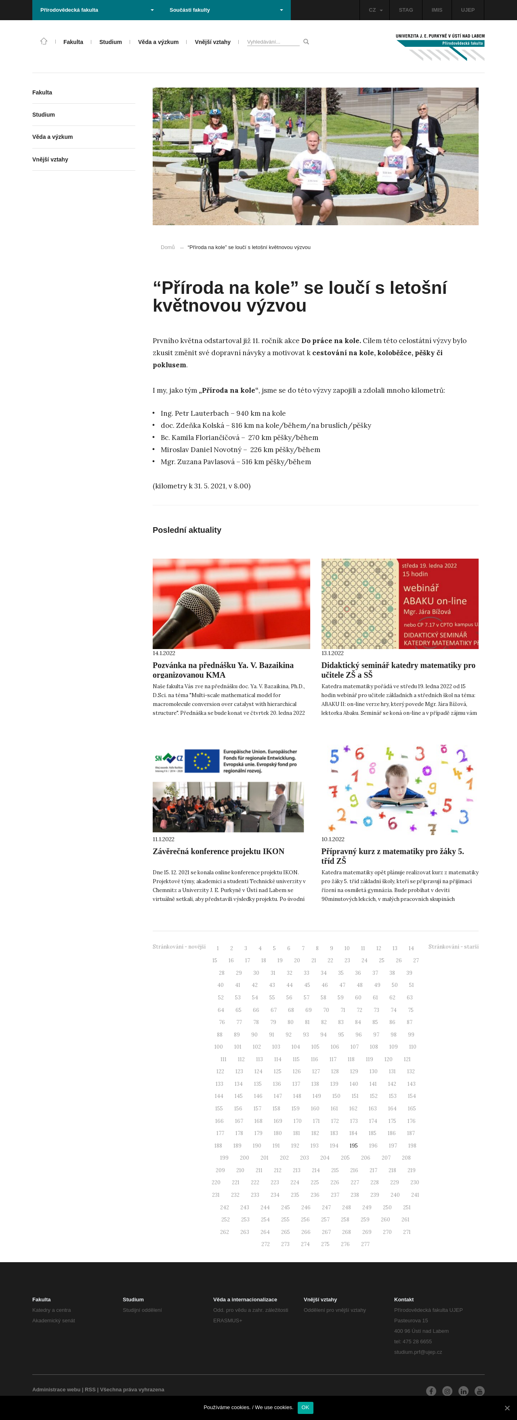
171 (316, 1121)
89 (237, 1034)
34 (324, 973)
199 (224, 1157)
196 (373, 1145)
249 (367, 1207)
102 (257, 1046)
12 (378, 948)
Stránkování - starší (454, 946)
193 (315, 1145)
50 (395, 985)
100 (218, 1046)
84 (358, 1022)
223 (275, 1182)
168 (258, 1121)
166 (219, 1121)
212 (278, 1170)
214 (316, 1170)
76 (222, 1022)
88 (220, 1034)
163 (373, 1108)
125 (278, 1071)
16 (231, 960)
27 (416, 960)
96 (358, 1034)
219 (412, 1170)
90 (254, 1034)
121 (407, 1059)
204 (325, 1157)
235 (295, 1195)
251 (407, 1207)
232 (235, 1195)
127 (316, 1071)
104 (296, 1046)
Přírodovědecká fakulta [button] (97, 10)
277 (365, 1244)
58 (323, 997)
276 (345, 1244)
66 (256, 1010)
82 (324, 1022)
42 (255, 985)
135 (258, 1084)
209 (220, 1170)
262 (224, 1232)
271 (407, 1232)
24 (364, 960)
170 (298, 1121)
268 (346, 1232)
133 (219, 1084)
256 (305, 1219)
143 (412, 1084)
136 (277, 1084)
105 (315, 1046)
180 (278, 1133)
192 (295, 1145)
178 (239, 1133)
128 (335, 1071)
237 (335, 1195)
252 (225, 1219)
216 (354, 1170)
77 (239, 1022)
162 (353, 1108)
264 (265, 1232)
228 (374, 1182)
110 (412, 1046)
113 (259, 1059)
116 (314, 1059)
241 (415, 1195)
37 (375, 973)
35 (341, 973)
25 (382, 960)
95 (341, 1034)
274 (305, 1244)
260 (385, 1219)
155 (219, 1108)
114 (278, 1059)
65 (238, 1010)
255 (285, 1219)
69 (308, 1010)
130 (374, 1071)
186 (392, 1133)
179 (258, 1133)
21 (313, 960)
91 (271, 1034)
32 (289, 973)
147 (278, 1096)
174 (373, 1121)
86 (392, 1022)
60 (358, 997)
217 (373, 1170)
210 (240, 1170)
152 (374, 1096)
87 (409, 1022)
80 (291, 1022)
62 (392, 997)
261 (405, 1219)
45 (307, 985)
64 (221, 1010)
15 (214, 960)
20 (297, 960)
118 (351, 1059)
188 (218, 1145)
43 (272, 985)
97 (376, 1034)
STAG (406, 10)
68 (291, 1010)
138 (315, 1084)
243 (244, 1207)
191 (276, 1145)
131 (392, 1071)
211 (259, 1170)
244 (265, 1207)
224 (294, 1182)
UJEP (468, 10)
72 (359, 1010)
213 (297, 1170)
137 (296, 1084)
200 (244, 1157)
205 (345, 1157)
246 (306, 1207)
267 (326, 1232)
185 (372, 1133)
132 (411, 1071)
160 (315, 1108)
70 (326, 1010)
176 (412, 1121)
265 (285, 1232)
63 (410, 997)
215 (335, 1170)
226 (334, 1182)
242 (224, 1207)
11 (363, 948)
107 (355, 1046)
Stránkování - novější (179, 946)
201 (265, 1157)
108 (374, 1046)
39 (409, 973)
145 (239, 1096)
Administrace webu (56, 1389)
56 (289, 997)
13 (395, 948)
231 (216, 1195)
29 (239, 973)
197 (393, 1145)
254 (265, 1219)
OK (305, 1407)
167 (239, 1121)
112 (241, 1059)
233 (255, 1195)
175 (392, 1121)
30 (256, 973)
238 (355, 1195)
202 (284, 1157)
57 (306, 997)
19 (280, 960)
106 (335, 1046)
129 (354, 1071)
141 (373, 1084)
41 (237, 985)
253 (245, 1219)
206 (365, 1157)
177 (220, 1133)
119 (369, 1059)
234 (275, 1195)
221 (236, 1182)
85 (375, 1022)
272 (265, 1244)
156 (238, 1108)
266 (306, 1232)
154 (412, 1096)
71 (342, 1010)
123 (239, 1071)
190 (257, 1145)
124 (258, 1071)
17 (247, 960)
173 (354, 1121)
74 (394, 1010)
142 (392, 1084)
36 (358, 973)
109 (393, 1046)
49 (377, 985)
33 (306, 973)
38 (392, 973)
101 (238, 1046)
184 (353, 1133)
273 (285, 1244)
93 (306, 1034)
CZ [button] (375, 10)
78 (256, 1022)
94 (323, 1034)
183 (334, 1133)
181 (296, 1133)
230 (414, 1182)
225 (315, 1182)
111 (224, 1059)
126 (297, 1071)
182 (315, 1133)
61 (375, 997)
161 (334, 1108)
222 (255, 1182)
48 (360, 985)
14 (411, 948)
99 (411, 1034)
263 (244, 1232)
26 (399, 960)
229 (394, 1182)
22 (330, 960)
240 (395, 1195)
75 (411, 1010)
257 (325, 1219)
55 (272, 997)
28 (222, 973)
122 (220, 1071)
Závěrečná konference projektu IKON (218, 851)
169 (278, 1121)
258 (345, 1219)
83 (341, 1022)
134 (239, 1084)
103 (276, 1046)
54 (255, 997)
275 (325, 1244)
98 (394, 1034)
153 (393, 1096)
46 (325, 985)
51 (411, 985)
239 (374, 1195)
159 (296, 1108)
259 (365, 1219)
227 (355, 1182)
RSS (90, 1389)
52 (221, 997)
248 (346, 1207)
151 (355, 1096)
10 (347, 948)
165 (412, 1108)
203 (304, 1157)
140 (354, 1084)
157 (257, 1108)
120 (389, 1059)
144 (219, 1096)
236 (315, 1195)
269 (367, 1232)
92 (289, 1034)
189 (237, 1145)
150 (336, 1096)
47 (342, 985)
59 (341, 997)
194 (334, 1145)
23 (347, 960)
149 (317, 1096)
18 (263, 960)
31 (273, 973)
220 (216, 1182)
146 (258, 1096)
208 (406, 1157)
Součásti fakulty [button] (226, 10)
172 (335, 1121)
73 (376, 1010)
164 (392, 1108)
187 (411, 1133)
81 (307, 1022)
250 (387, 1207)
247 (326, 1207)
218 (392, 1170)
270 (387, 1232)
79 (273, 1022)
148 (297, 1096)
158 (276, 1108)
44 (289, 985)
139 (334, 1084)
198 (412, 1145)
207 (386, 1157)
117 (333, 1059)
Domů (168, 247)
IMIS (437, 10)
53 (238, 997)
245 (285, 1207)
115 (296, 1059)
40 (220, 985)
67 (274, 1010)
